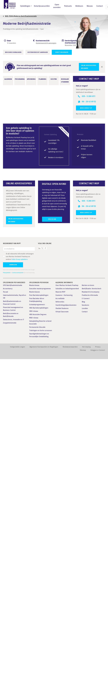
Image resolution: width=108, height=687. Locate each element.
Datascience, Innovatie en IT (13, 647)
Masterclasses (34, 620)
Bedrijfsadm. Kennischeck (91, 616)
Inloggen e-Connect (97, 678)
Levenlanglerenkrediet (51, 345)
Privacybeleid (6, 600)
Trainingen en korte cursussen (40, 658)
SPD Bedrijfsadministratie (12, 613)
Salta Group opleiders (20, 587)
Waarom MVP (60, 620)
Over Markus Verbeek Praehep (67, 613)
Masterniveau (34, 613)
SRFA (51, 373)
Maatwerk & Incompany (90, 620)
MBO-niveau (33, 646)
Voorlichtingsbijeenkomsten (66, 633)
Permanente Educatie (37, 655)
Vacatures (85, 633)
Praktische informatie (90, 623)
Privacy (97, 675)
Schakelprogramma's (37, 632)
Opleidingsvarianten (13, 425)
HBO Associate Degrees (37, 642)
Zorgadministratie (9, 651)
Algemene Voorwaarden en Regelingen (44, 675)
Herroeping (86, 675)
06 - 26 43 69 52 (89, 101)
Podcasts (68, 6)
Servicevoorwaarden (18, 600)
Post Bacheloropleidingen (38, 623)
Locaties (85, 636)
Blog (83, 630)
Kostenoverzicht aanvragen (46, 43)
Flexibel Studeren (62, 636)
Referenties (60, 630)
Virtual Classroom (62, 640)
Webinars (79, 6)
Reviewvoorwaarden (70, 675)
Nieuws (90, 6)
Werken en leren (88, 613)
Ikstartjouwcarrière (42, 6)
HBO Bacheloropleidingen (38, 636)
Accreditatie (60, 626)
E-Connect (85, 626)
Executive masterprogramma (40, 616)
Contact (99, 6)
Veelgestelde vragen (17, 675)
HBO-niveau (33, 639)
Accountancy (7, 616)
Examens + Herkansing (64, 623)
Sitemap (83, 678)
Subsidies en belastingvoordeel (67, 616)
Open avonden (57, 5)
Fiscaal (5, 620)
